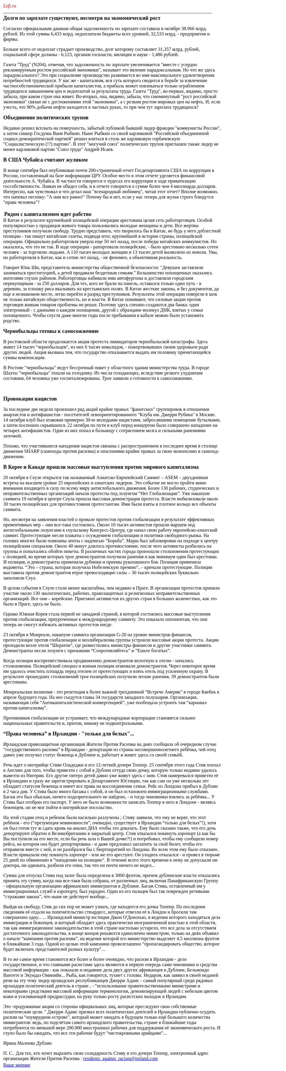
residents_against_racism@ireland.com (120, 1058)
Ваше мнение (16, 1064)
